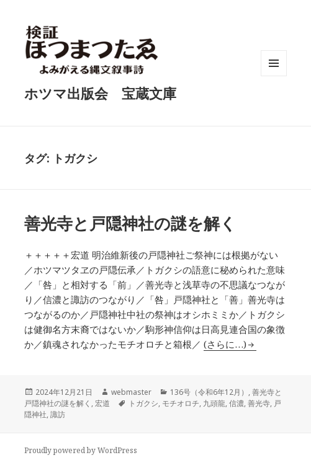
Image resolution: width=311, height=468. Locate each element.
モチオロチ (180, 403)
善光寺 (259, 403)
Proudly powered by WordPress (80, 450)
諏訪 (57, 414)
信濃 (236, 403)
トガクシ (143, 403)
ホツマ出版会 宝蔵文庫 (100, 93)
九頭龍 (214, 403)
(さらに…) (225, 344)
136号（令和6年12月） (209, 392)
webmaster (131, 392)
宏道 (102, 403)
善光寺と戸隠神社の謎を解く (130, 223)
